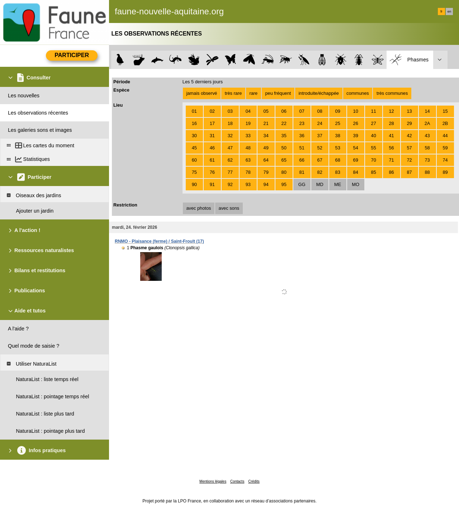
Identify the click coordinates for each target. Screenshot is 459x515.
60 (194, 160)
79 (266, 172)
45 (194, 147)
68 (337, 160)
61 (212, 160)
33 (248, 135)
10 (355, 111)
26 (355, 123)
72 (409, 160)
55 (373, 147)
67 (319, 160)
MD (319, 184)
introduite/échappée (319, 93)
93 (248, 184)
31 (212, 135)
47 (230, 147)
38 (337, 135)
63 (248, 160)
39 (355, 135)
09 (337, 111)
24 (319, 123)
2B (445, 123)
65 (284, 160)
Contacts (237, 481)
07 (301, 111)
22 (284, 123)
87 (409, 172)
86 (391, 172)
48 (248, 147)
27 (373, 123)
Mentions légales (212, 481)
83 (337, 172)
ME (337, 184)
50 (284, 147)
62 (230, 160)
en (449, 11)
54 (355, 147)
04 (248, 111)
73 (427, 160)
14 (427, 111)
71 (391, 160)
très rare (233, 93)
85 (373, 172)
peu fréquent (278, 93)
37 (319, 135)
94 (266, 184)
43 (427, 135)
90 (194, 184)
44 (445, 135)
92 (230, 184)
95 (284, 184)
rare (253, 93)
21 (266, 123)
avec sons (229, 208)
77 (230, 172)
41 (391, 135)
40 (373, 135)
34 (266, 135)
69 (355, 160)
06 (284, 111)
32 (230, 135)
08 (319, 111)
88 (427, 172)
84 (355, 172)
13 (409, 111)
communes (357, 93)
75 (194, 172)
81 (301, 172)
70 (373, 160)
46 (212, 147)
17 (212, 123)
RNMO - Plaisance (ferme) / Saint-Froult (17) (159, 241)
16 (194, 123)
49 (266, 147)
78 (248, 172)
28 (391, 123)
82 (319, 172)
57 (409, 147)
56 (391, 147)
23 (301, 123)
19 (248, 123)
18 (230, 123)
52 (319, 147)
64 (266, 160)
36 (301, 135)
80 (284, 172)
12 (391, 111)
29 (409, 123)
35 (284, 135)
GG (302, 184)
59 (445, 147)
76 (212, 172)
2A (427, 123)
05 (266, 111)
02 (212, 111)
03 (230, 111)
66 (301, 160)
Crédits (254, 481)
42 (409, 135)
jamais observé (201, 93)
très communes (392, 93)
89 (445, 172)
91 (212, 184)
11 (373, 111)
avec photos (198, 208)
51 (301, 147)
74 (445, 160)
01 (194, 111)
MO (355, 184)
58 (427, 147)
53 (337, 147)
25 (337, 123)
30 (194, 135)
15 (445, 111)
